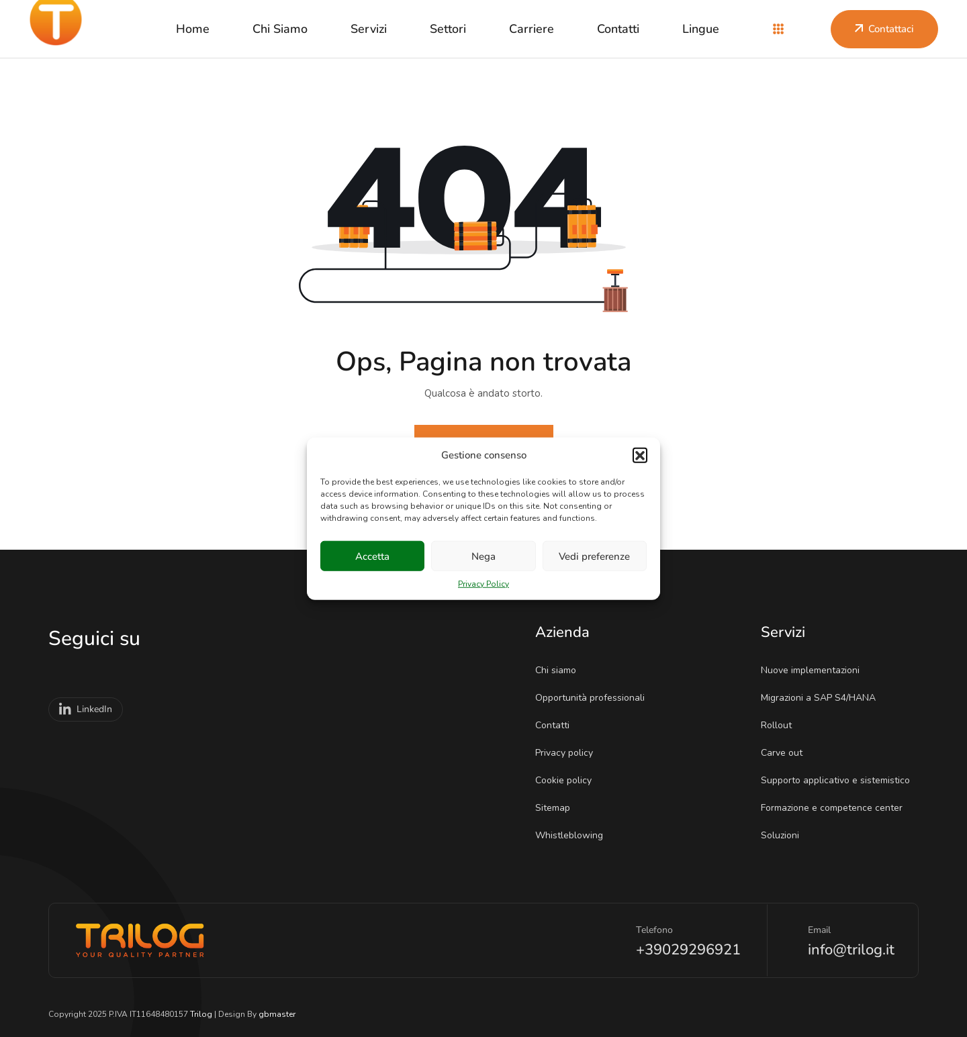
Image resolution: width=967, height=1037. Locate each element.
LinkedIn (85, 709)
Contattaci (884, 29)
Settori (448, 29)
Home (193, 29)
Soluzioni (784, 835)
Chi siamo (280, 29)
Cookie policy (567, 780)
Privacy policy (568, 752)
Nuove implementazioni (814, 670)
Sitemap (557, 807)
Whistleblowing (573, 835)
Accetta (372, 555)
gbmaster (277, 1014)
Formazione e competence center (836, 807)
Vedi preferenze (594, 555)
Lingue (700, 29)
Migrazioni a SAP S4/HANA (822, 697)
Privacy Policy (483, 584)
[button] (640, 455)
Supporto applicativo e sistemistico (840, 780)
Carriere (531, 29)
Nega (483, 555)
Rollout (780, 725)
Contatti (618, 29)
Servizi (369, 29)
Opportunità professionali (594, 697)
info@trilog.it (851, 950)
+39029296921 (688, 950)
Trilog (201, 1014)
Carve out (786, 752)
